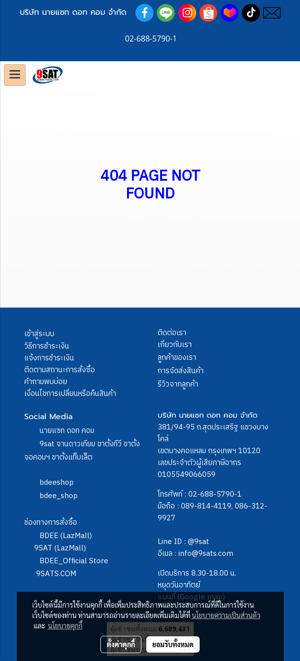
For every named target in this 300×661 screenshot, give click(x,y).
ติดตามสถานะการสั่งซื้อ (59, 370)
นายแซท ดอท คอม (67, 431)
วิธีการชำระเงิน (46, 346)
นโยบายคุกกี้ (65, 625)
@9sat (198, 542)
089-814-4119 (206, 506)
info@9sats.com (205, 553)
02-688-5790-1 (215, 494)
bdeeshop (57, 482)
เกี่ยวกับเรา (175, 345)
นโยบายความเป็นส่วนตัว (226, 615)
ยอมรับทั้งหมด (173, 644)
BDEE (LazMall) (66, 536)
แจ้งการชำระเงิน (49, 358)
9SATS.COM (56, 574)
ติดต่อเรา (172, 333)
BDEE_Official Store (74, 561)
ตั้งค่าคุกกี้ (121, 644)
